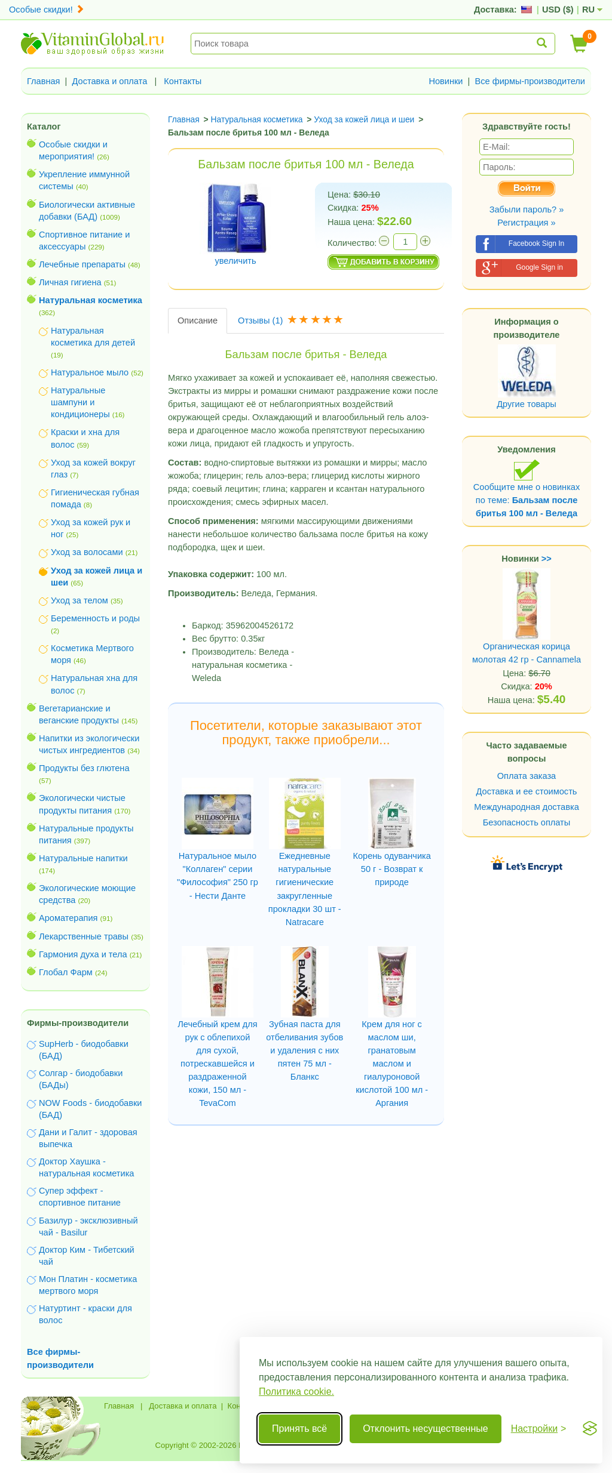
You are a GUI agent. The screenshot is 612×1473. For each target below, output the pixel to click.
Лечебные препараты (82, 264)
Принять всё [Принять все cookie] (299, 1428)
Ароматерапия (68, 918)
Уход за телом (79, 600)
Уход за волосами (87, 552)
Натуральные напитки (83, 858)
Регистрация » (526, 222)
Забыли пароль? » (526, 209)
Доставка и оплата (110, 81)
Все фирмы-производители (530, 81)
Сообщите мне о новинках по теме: (526, 488)
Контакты (182, 81)
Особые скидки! (46, 9)
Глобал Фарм (66, 972)
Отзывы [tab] (292, 320)
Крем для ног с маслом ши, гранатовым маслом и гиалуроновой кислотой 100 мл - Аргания (392, 1063)
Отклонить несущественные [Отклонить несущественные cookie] (425, 1428)
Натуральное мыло (89, 372)
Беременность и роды (95, 618)
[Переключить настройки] (539, 1428)
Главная (43, 81)
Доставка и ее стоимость (526, 791)
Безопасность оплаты (527, 822)
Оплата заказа (526, 776)
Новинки (446, 81)
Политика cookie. (296, 1391)
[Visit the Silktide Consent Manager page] (590, 1429)
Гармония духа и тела (83, 954)
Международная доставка (526, 807)
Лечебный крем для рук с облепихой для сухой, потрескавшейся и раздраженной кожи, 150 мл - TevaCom (217, 1063)
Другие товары (526, 404)
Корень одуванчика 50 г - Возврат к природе (391, 869)
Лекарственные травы (83, 936)
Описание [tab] (198, 320)
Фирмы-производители (77, 1023)
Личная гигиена (70, 282)
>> (546, 558)
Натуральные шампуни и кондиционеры (80, 402)
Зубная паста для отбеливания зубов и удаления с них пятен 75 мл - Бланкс (304, 1050)
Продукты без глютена (84, 768)
